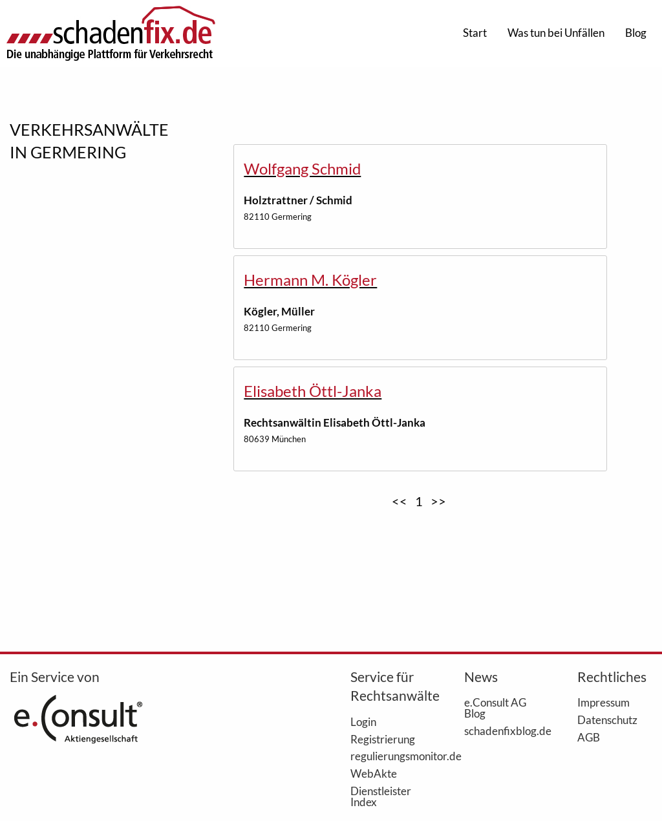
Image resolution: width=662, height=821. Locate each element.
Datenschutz (607, 719)
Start (475, 32)
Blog (635, 32)
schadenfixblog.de (501, 730)
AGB (588, 736)
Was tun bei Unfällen (555, 32)
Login (363, 721)
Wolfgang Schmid (302, 168)
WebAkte (373, 773)
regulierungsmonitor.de (387, 755)
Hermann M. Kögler (310, 279)
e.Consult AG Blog (495, 708)
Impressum (603, 702)
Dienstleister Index (380, 796)
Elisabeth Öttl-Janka (312, 390)
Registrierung (382, 738)
